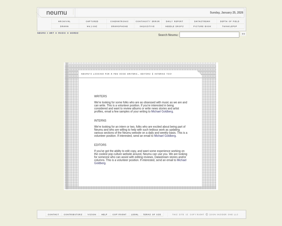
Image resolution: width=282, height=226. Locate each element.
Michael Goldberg (162, 111)
